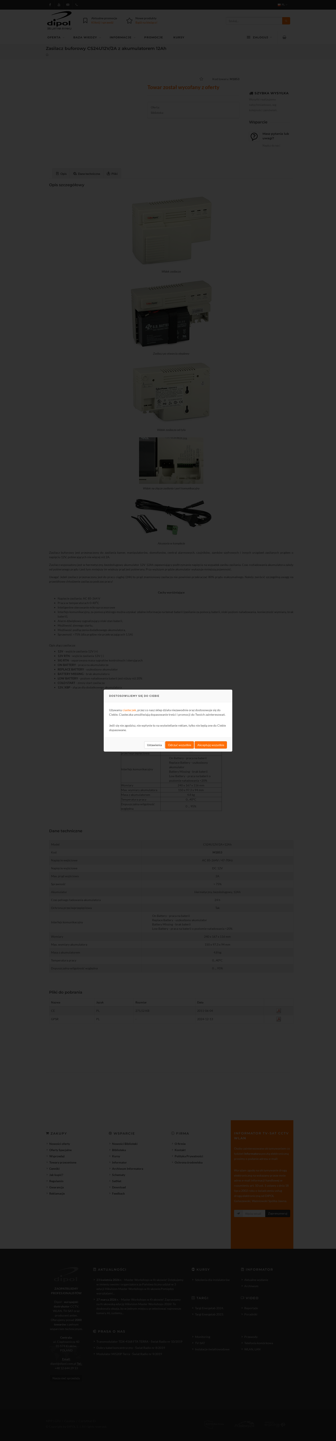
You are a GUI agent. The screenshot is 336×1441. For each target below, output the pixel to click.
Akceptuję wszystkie (210, 745)
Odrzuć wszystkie (179, 745)
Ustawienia (154, 745)
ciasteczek (129, 710)
